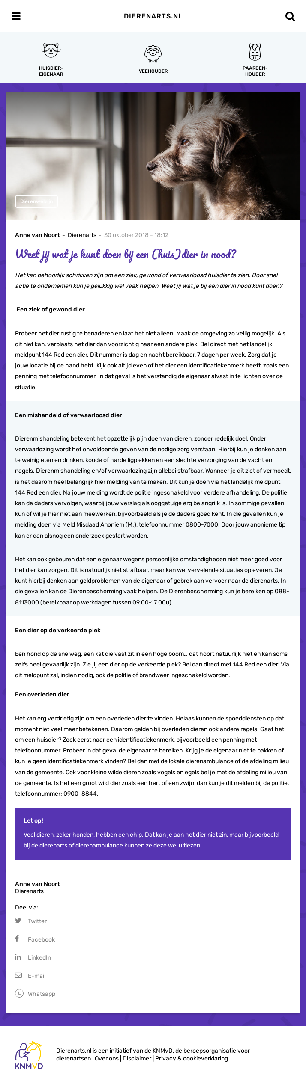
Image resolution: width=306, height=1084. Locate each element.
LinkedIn (39, 957)
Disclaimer (137, 1058)
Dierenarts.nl (153, 16)
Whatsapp (41, 994)
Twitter (37, 921)
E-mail (36, 976)
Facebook (41, 939)
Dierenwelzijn (36, 201)
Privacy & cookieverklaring (191, 1058)
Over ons (107, 1058)
